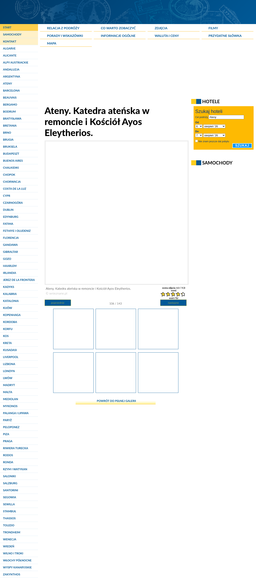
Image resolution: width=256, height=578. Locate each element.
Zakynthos (11, 574)
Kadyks (8, 286)
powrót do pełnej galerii (116, 400)
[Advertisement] (137, 77)
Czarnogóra (13, 202)
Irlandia (9, 272)
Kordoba (10, 322)
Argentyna (11, 76)
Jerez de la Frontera (19, 279)
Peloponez (11, 427)
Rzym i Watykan (15, 469)
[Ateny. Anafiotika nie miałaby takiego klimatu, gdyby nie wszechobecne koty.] (73, 347)
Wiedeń (8, 546)
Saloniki (9, 476)
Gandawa (10, 244)
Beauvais (10, 97)
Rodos (8, 455)
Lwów (7, 378)
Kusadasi (10, 350)
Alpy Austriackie (15, 62)
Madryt (9, 385)
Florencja (11, 237)
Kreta (7, 343)
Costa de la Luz (14, 188)
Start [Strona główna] (7, 27)
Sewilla (9, 504)
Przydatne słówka (225, 35)
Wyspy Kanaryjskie (17, 567)
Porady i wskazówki (65, 35)
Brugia (8, 139)
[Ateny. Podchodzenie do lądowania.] (73, 391)
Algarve (9, 48)
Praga (7, 441)
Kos (6, 336)
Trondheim (11, 532)
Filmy (213, 28)
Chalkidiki (11, 167)
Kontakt (9, 41)
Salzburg (10, 483)
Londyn (9, 371)
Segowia (9, 497)
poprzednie (57, 302)
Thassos (9, 518)
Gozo (7, 258)
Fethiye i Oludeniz (17, 230)
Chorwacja (12, 181)
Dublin (8, 209)
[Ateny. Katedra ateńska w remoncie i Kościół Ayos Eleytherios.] (116, 347)
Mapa (51, 43)
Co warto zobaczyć (118, 28)
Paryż (7, 420)
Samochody (12, 34)
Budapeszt (11, 153)
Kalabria (10, 294)
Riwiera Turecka (15, 448)
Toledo (8, 525)
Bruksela (10, 146)
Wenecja (9, 539)
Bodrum (9, 111)
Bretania (10, 125)
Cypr (6, 195)
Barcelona (11, 90)
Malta (7, 392)
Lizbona (9, 364)
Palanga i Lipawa (16, 413)
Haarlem (10, 265)
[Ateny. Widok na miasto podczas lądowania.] (158, 347)
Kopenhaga (12, 315)
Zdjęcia (161, 28)
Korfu (8, 329)
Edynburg (10, 216)
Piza (6, 434)
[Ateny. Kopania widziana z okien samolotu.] (158, 391)
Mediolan (10, 399)
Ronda (8, 462)
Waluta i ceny (167, 35)
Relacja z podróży (63, 28)
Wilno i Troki (13, 553)
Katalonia (11, 301)
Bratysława (12, 118)
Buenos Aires (13, 160)
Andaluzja (11, 69)
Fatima (8, 223)
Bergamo (10, 104)
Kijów (7, 308)
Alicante (9, 55)
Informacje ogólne (118, 35)
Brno (7, 132)
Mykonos (10, 406)
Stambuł (9, 511)
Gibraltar (10, 251)
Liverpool (10, 357)
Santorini (10, 490)
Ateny (7, 83)
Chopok (9, 174)
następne (173, 302)
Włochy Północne (17, 560)
